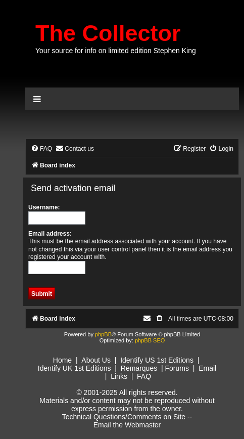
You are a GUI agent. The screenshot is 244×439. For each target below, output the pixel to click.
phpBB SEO (150, 340)
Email (207, 368)
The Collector (108, 33)
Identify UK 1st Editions (74, 368)
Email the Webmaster (127, 425)
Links (119, 376)
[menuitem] (41, 149)
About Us (96, 360)
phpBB (103, 334)
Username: (44, 207)
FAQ (144, 376)
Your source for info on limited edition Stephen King (115, 51)
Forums (176, 368)
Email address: (50, 233)
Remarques (139, 368)
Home (62, 360)
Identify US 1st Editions (156, 360)
